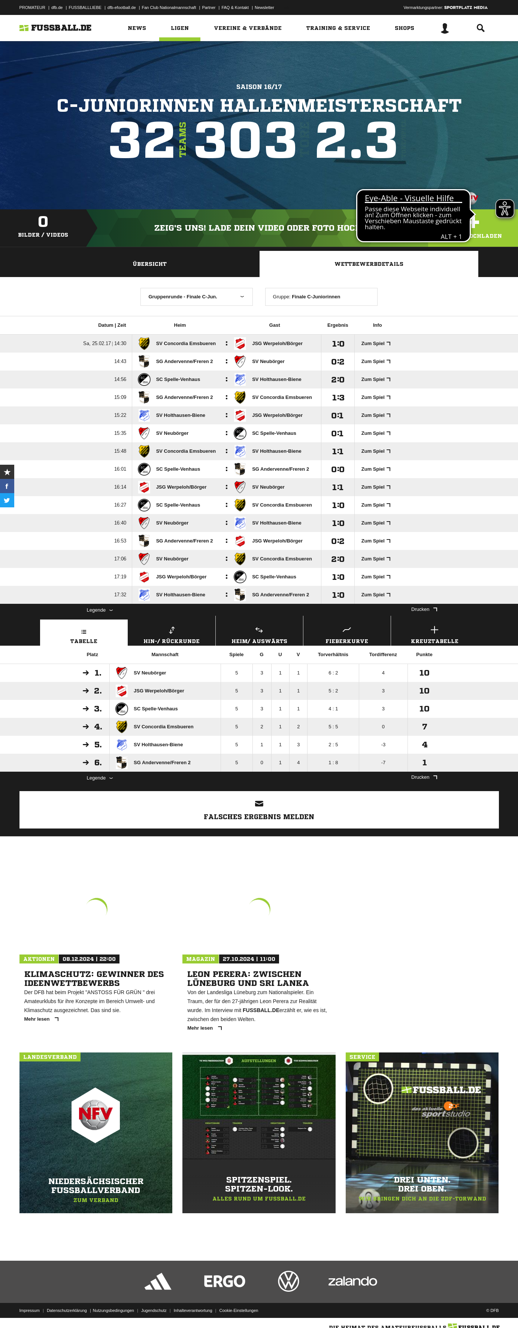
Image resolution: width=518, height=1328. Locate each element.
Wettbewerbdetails (368, 264)
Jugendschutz (154, 1310)
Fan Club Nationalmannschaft (169, 7)
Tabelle (84, 634)
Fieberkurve (347, 634)
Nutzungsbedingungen (113, 1310)
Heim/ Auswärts (259, 634)
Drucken (424, 609)
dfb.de (57, 7)
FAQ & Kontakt (235, 7)
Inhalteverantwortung (193, 1310)
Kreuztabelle (435, 634)
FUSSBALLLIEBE (85, 7)
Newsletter (264, 7)
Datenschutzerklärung (67, 1310)
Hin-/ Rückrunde (172, 634)
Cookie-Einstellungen (238, 1310)
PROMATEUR (32, 7)
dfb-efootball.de (121, 7)
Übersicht (150, 264)
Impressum (29, 1310)
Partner (208, 7)
